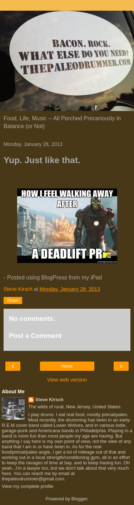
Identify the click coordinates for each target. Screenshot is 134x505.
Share (13, 300)
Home (67, 366)
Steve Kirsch (49, 399)
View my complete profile (27, 486)
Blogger (79, 498)
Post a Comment (35, 335)
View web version (67, 380)
